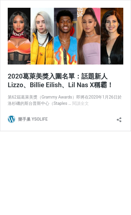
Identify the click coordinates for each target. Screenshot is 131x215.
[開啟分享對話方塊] (119, 117)
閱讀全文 (80, 103)
